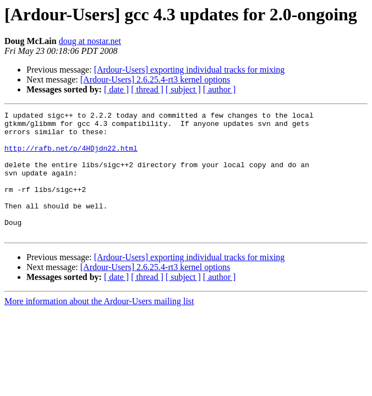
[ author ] (219, 89)
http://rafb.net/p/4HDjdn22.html (71, 156)
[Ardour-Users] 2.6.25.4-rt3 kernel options (155, 79)
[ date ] (116, 89)
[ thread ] (147, 89)
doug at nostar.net (90, 41)
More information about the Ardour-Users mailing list (99, 326)
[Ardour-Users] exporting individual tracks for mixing (189, 69)
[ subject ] (183, 89)
